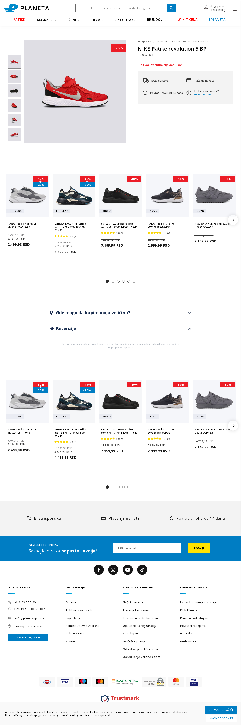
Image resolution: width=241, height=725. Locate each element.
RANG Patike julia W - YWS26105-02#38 (162, 225)
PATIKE (19, 20)
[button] (215, 8)
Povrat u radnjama (193, 626)
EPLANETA (217, 20)
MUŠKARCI (45, 20)
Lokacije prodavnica (28, 626)
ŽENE (73, 20)
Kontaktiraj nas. (203, 94)
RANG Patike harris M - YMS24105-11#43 (22, 225)
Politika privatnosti (79, 610)
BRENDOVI (155, 20)
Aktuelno (124, 20)
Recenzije (65, 328)
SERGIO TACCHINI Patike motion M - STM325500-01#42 (70, 227)
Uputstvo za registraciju (139, 626)
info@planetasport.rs (30, 618)
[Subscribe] (199, 548)
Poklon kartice (75, 633)
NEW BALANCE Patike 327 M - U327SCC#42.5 (213, 225)
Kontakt (71, 641)
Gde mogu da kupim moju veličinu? (92, 312)
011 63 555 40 (25, 602)
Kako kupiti (130, 633)
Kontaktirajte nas (28, 637)
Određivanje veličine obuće (141, 649)
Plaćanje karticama (136, 610)
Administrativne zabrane (83, 626)
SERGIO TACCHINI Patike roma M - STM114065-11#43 (119, 225)
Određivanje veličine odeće (142, 657)
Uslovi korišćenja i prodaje (198, 602)
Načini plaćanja (133, 602)
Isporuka (186, 633)
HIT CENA (188, 20)
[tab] (120, 313)
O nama (71, 602)
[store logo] (26, 8)
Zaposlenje (73, 618)
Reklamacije (188, 641)
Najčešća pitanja (134, 641)
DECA (96, 20)
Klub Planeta (189, 610)
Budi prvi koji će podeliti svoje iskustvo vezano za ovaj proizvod (174, 41)
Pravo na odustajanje (195, 618)
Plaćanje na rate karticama (141, 618)
